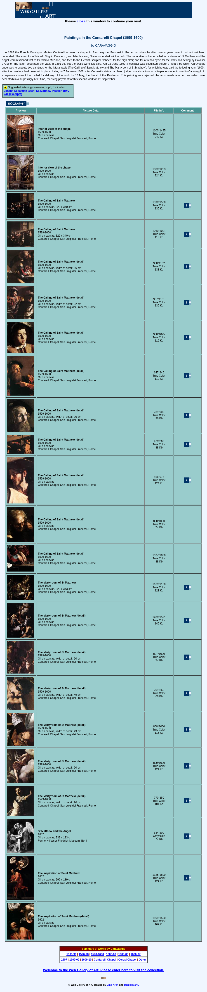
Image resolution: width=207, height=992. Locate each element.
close (81, 21)
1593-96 (71, 954)
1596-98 (84, 954)
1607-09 (74, 959)
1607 (64, 959)
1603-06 (123, 954)
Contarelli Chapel (105, 959)
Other (142, 959)
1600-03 (111, 954)
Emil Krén (112, 984)
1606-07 (136, 954)
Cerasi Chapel (127, 959)
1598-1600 (97, 954)
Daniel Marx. (131, 984)
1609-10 (87, 959)
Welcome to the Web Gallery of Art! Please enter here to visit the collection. (103, 970)
